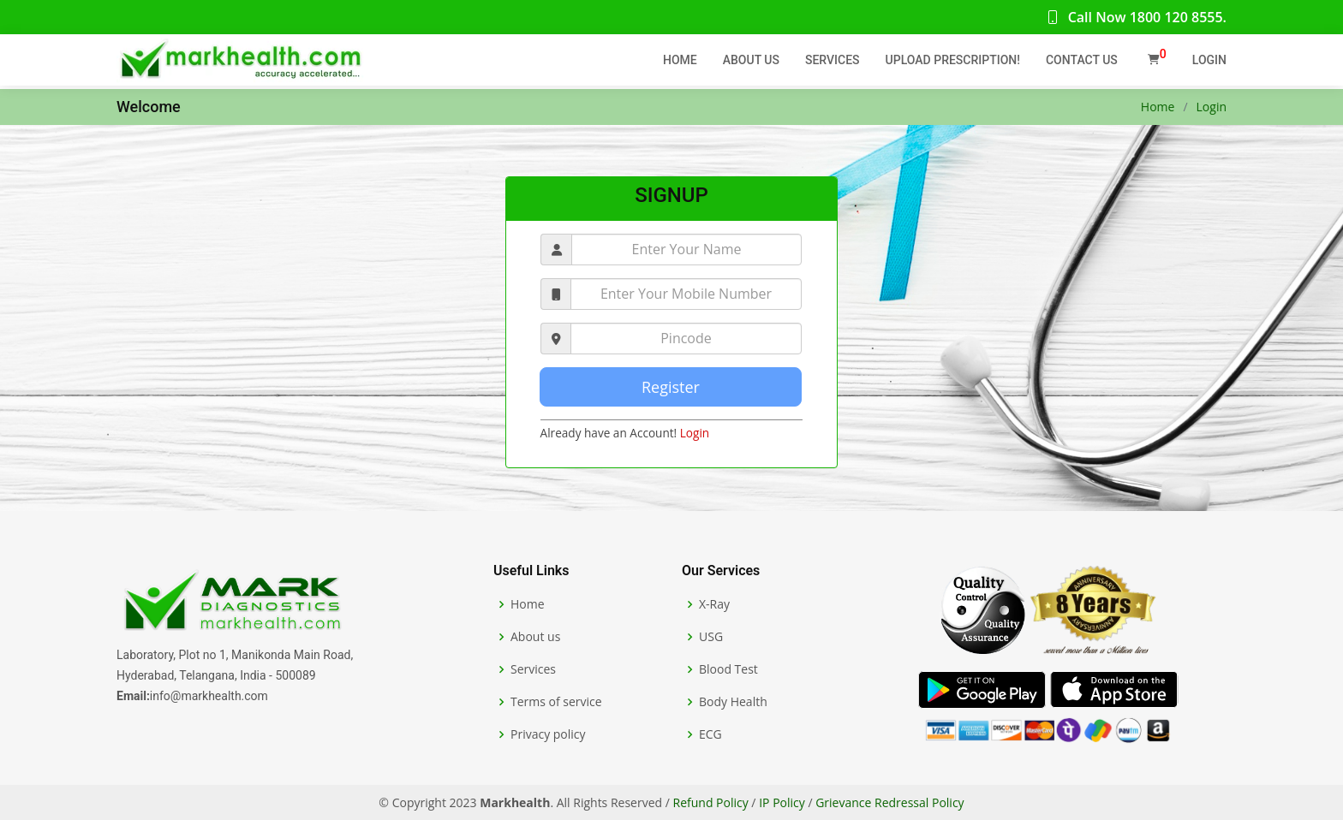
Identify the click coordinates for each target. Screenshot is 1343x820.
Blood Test (728, 669)
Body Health (733, 702)
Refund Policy (711, 802)
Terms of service (556, 702)
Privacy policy (548, 734)
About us (535, 637)
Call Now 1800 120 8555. (1136, 17)
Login (1209, 60)
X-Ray (714, 604)
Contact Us (1082, 60)
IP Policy (782, 802)
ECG (710, 734)
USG (711, 637)
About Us (751, 60)
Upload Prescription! (953, 60)
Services (832, 60)
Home (680, 60)
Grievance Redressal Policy (889, 802)
